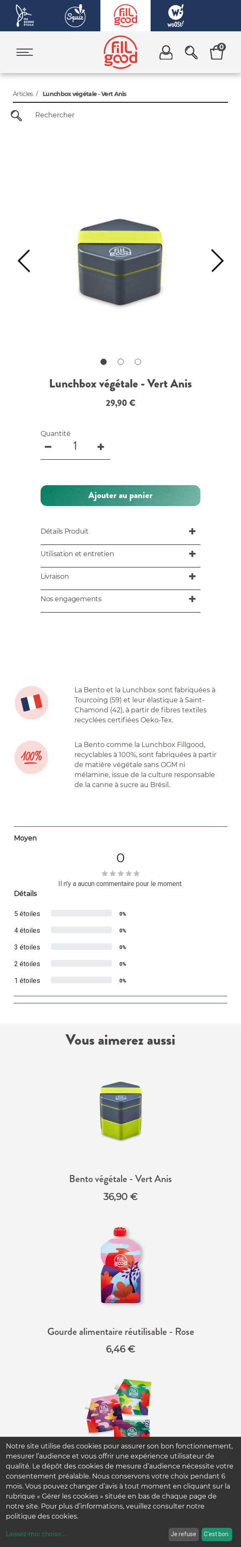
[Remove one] (49, 274)
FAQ (112, 1388)
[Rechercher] (16, 115)
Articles (23, 94)
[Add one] (101, 274)
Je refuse (183, 1534)
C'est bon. (217, 1534)
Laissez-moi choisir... (35, 1534)
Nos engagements (126, 1401)
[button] (120, 324)
